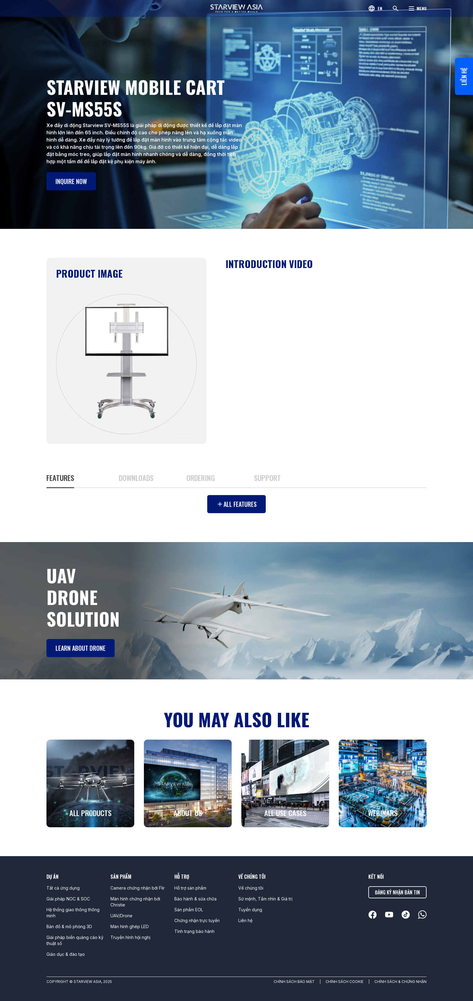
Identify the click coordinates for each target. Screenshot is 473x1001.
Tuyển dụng (250, 909)
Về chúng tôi (250, 887)
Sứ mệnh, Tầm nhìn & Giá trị (265, 898)
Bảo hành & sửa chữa (195, 898)
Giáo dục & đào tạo (65, 954)
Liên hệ (463, 76)
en (380, 8)
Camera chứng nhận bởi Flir (137, 887)
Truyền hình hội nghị (130, 937)
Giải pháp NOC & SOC (68, 898)
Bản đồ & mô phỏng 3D (69, 926)
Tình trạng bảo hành (194, 931)
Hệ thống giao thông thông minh (73, 912)
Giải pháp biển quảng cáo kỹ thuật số (74, 940)
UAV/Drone (121, 915)
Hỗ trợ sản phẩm (190, 887)
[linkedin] (372, 915)
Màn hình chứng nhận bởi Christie (135, 901)
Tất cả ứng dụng (63, 887)
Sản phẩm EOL (188, 909)
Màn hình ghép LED (129, 926)
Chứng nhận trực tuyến (197, 920)
